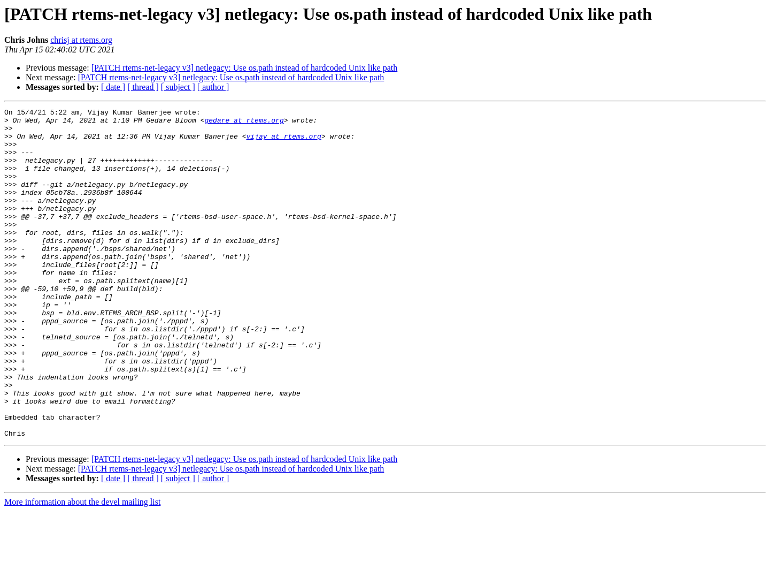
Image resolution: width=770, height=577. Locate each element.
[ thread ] (143, 87)
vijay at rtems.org (283, 142)
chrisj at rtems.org (81, 39)
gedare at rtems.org (243, 123)
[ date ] (113, 87)
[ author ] (213, 87)
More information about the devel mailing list (82, 567)
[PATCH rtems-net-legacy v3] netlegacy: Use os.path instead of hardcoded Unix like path (244, 67)
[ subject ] (178, 87)
